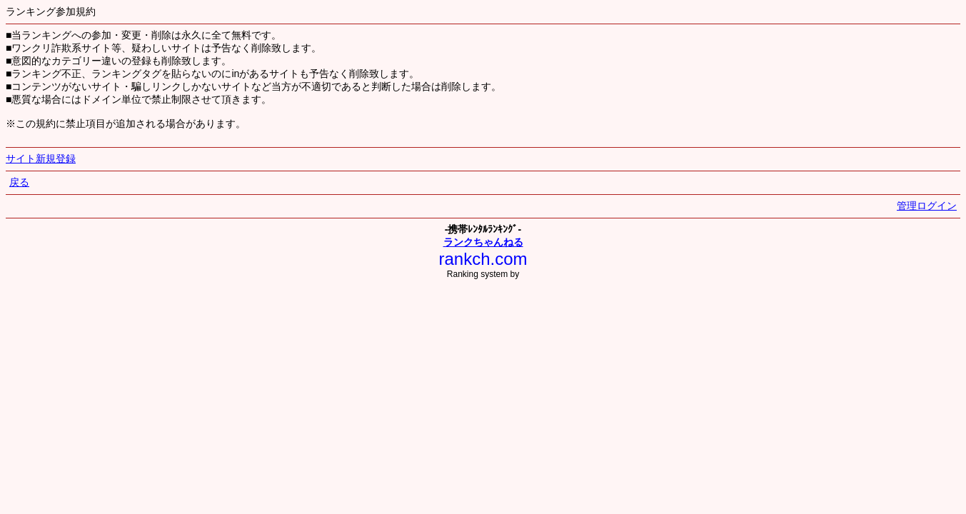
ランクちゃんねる (483, 242)
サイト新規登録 (41, 158)
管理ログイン (927, 205)
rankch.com (482, 258)
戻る (19, 182)
